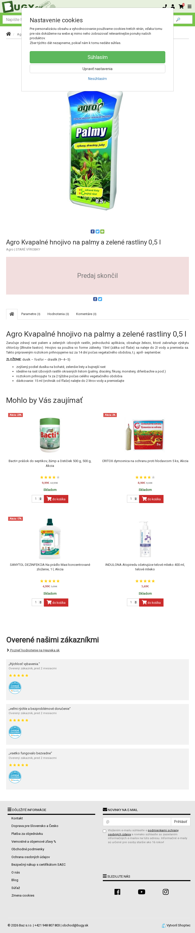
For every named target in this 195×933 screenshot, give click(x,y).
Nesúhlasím (97, 79)
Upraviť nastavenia (97, 69)
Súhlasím (98, 57)
